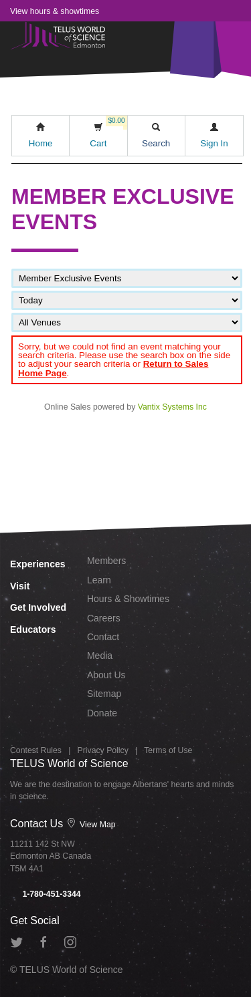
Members (106, 560)
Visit (19, 586)
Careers (103, 618)
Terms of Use (168, 750)
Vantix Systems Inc (172, 407)
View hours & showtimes (54, 11)
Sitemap (104, 693)
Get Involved (38, 607)
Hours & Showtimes (128, 598)
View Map (91, 824)
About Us (106, 675)
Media (99, 655)
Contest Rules (36, 750)
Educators (33, 629)
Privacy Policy (103, 750)
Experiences (38, 564)
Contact (103, 636)
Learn (99, 580)
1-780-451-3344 (45, 894)
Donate (102, 713)
